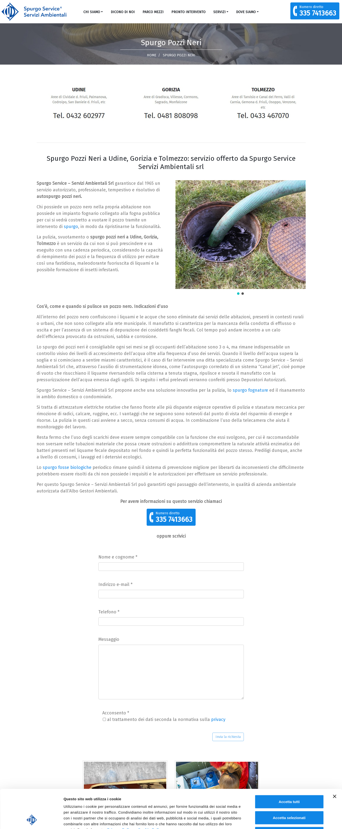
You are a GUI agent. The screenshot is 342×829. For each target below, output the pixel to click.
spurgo (71, 226)
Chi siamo (91, 12)
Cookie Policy (150, 793)
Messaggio (108, 639)
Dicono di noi (123, 12)
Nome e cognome (117, 557)
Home (151, 55)
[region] (240, 238)
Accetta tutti (289, 765)
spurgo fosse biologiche (67, 467)
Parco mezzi (153, 12)
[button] (238, 293)
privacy (218, 719)
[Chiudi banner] (334, 760)
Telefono (108, 612)
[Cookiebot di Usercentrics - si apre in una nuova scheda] (31, 819)
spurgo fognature (250, 390)
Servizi (219, 12)
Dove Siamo (246, 12)
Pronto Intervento (188, 12)
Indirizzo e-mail (115, 584)
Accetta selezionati (289, 781)
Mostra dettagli (255, 819)
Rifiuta (289, 797)
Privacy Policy (120, 793)
